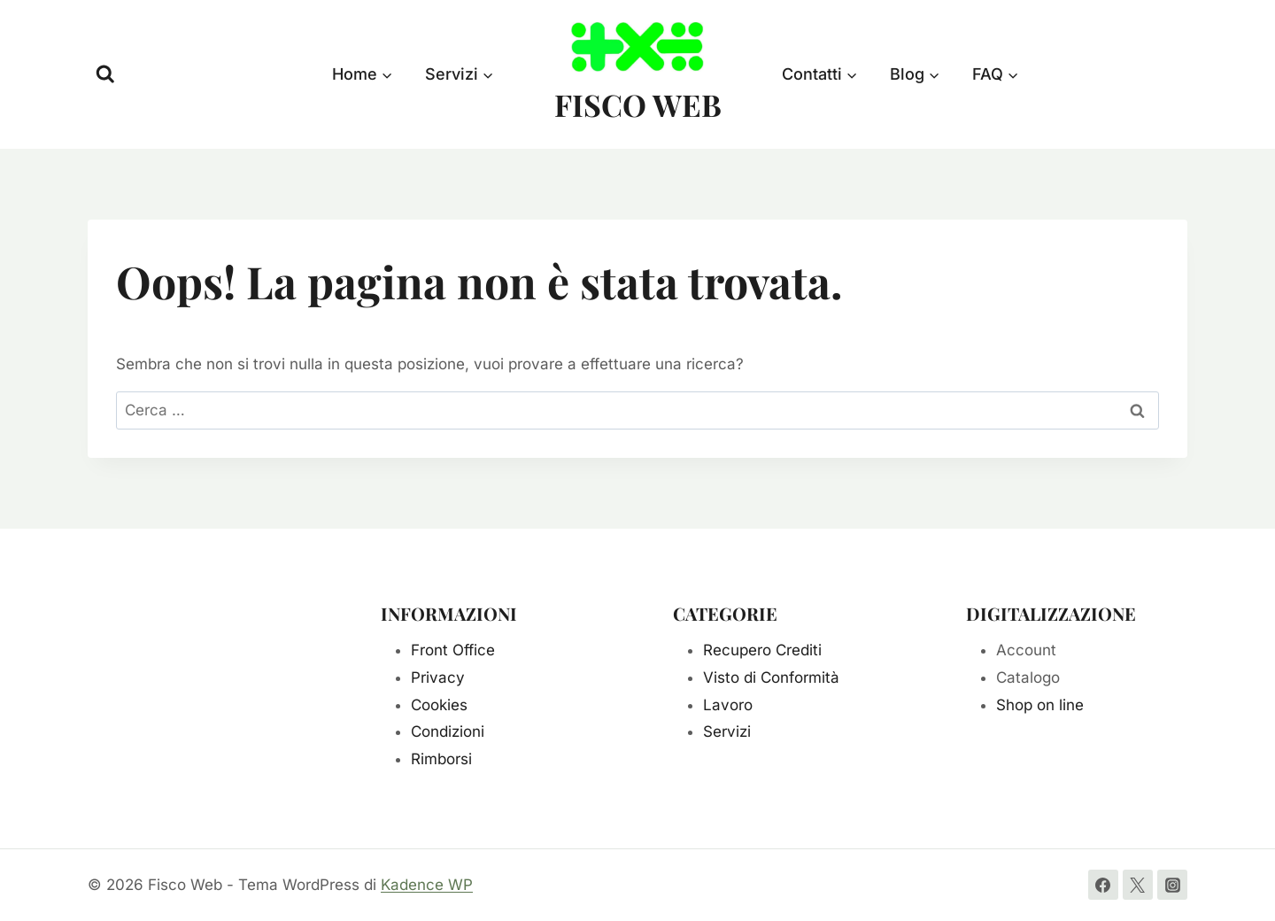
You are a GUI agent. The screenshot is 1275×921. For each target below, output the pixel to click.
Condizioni (447, 731)
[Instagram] (1172, 885)
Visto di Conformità (771, 677)
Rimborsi (441, 759)
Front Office (453, 650)
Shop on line (1040, 705)
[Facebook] (1103, 885)
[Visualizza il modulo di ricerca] (105, 74)
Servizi (727, 731)
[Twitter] (1138, 885)
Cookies (439, 705)
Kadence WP (427, 885)
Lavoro (728, 705)
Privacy (438, 677)
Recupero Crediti (762, 650)
